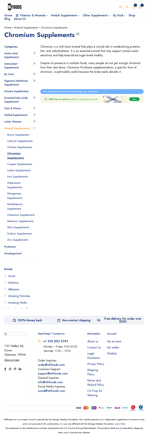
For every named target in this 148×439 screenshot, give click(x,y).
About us (92, 343)
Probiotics (10, 248)
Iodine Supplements (19, 169)
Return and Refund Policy (95, 384)
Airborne (13, 284)
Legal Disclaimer (93, 357)
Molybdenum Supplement (15, 204)
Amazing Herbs (17, 304)
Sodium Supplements (20, 235)
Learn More (120, 425)
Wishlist (133, 7)
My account (114, 343)
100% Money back (29, 322)
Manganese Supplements (15, 194)
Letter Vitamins (13, 122)
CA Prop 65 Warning (94, 394)
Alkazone (13, 291)
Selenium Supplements (21, 223)
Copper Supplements (20, 163)
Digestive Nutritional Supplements (16, 82)
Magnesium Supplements (15, 183)
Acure (11, 278)
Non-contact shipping (76, 322)
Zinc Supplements (18, 241)
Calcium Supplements (20, 141)
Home (7, 28)
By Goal (9, 74)
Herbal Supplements (16, 115)
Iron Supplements (17, 175)
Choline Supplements (20, 147)
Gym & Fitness (12, 108)
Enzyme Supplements (16, 91)
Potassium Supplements (15, 215)
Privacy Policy (95, 365)
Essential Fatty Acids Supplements (16, 100)
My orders (113, 349)
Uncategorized (12, 255)
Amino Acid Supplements (11, 55)
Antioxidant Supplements (11, 65)
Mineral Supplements (26, 28)
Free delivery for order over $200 (122, 321)
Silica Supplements (18, 229)
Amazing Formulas (19, 298)
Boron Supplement (18, 134)
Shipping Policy (92, 374)
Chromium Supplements (15, 155)
